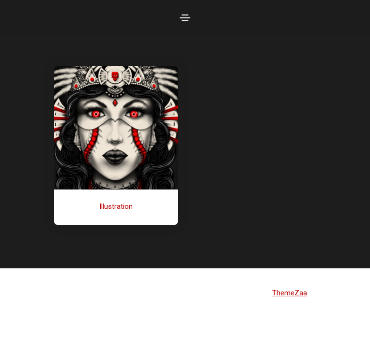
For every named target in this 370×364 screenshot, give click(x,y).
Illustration (116, 206)
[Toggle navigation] (185, 18)
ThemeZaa (289, 293)
